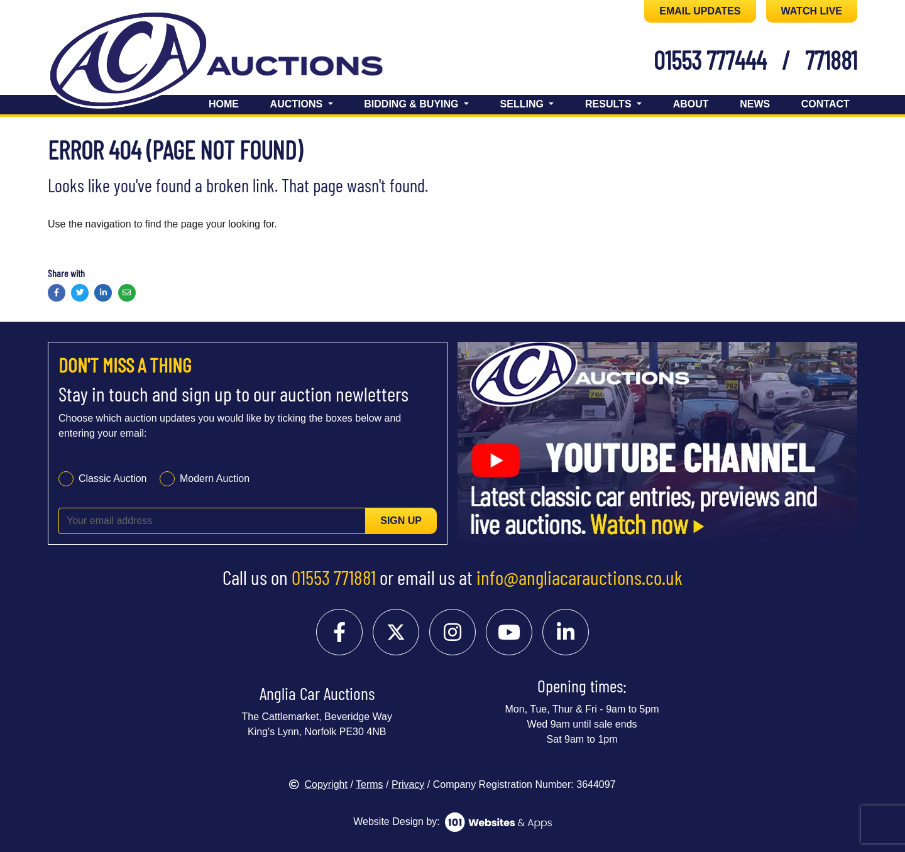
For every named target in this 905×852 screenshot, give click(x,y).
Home (224, 104)
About (691, 104)
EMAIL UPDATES (699, 11)
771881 (831, 60)
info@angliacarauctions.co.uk (579, 577)
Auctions (298, 104)
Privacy (408, 784)
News (755, 104)
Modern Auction (215, 478)
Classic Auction (113, 478)
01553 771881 (334, 577)
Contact (825, 104)
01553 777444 (710, 60)
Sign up (401, 520)
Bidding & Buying (412, 104)
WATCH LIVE (811, 11)
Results (609, 104)
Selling (523, 104)
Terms (369, 784)
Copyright (318, 784)
